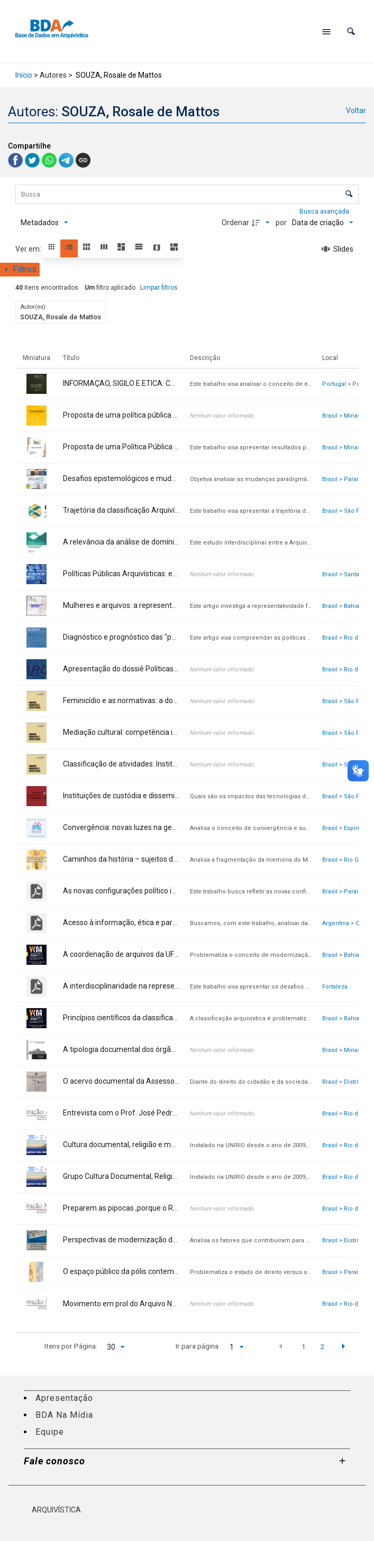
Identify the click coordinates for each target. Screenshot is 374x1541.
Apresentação (64, 1398)
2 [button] (322, 1346)
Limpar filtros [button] (159, 287)
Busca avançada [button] (325, 211)
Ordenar (235, 222)
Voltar (356, 110)
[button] (351, 31)
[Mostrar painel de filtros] (20, 269)
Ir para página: (198, 1346)
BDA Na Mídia (64, 1415)
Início (23, 75)
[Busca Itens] (186, 194)
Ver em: (29, 249)
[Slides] (337, 249)
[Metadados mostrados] (44, 222)
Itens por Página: (70, 1346)
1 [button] (304, 1346)
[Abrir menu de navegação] (326, 32)
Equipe (49, 1432)
